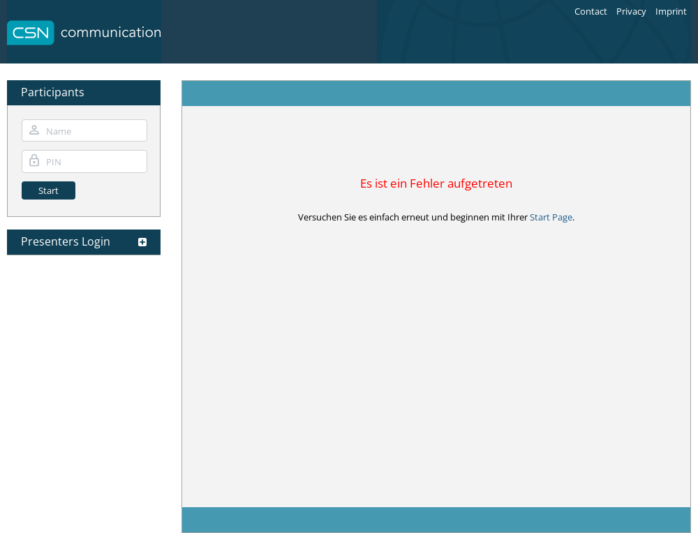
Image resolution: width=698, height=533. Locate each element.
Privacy (631, 11)
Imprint (671, 11)
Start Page (551, 217)
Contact (590, 11)
